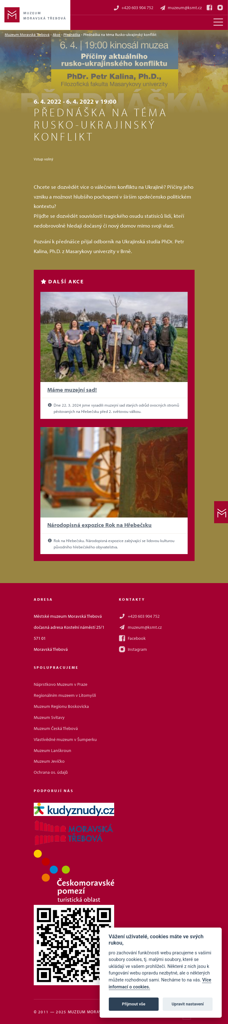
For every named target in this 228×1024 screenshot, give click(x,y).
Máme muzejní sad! (72, 389)
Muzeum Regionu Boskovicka (61, 706)
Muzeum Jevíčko (49, 761)
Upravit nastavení (188, 1004)
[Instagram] (220, 7)
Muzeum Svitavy (49, 717)
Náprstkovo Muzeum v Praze (60, 684)
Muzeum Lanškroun (52, 750)
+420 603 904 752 (133, 8)
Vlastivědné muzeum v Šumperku (65, 739)
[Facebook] (209, 7)
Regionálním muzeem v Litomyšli (65, 695)
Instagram (133, 649)
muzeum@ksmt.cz (181, 8)
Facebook (132, 638)
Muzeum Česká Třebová (56, 728)
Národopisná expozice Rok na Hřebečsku (99, 525)
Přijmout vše (133, 1004)
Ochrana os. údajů (51, 772)
